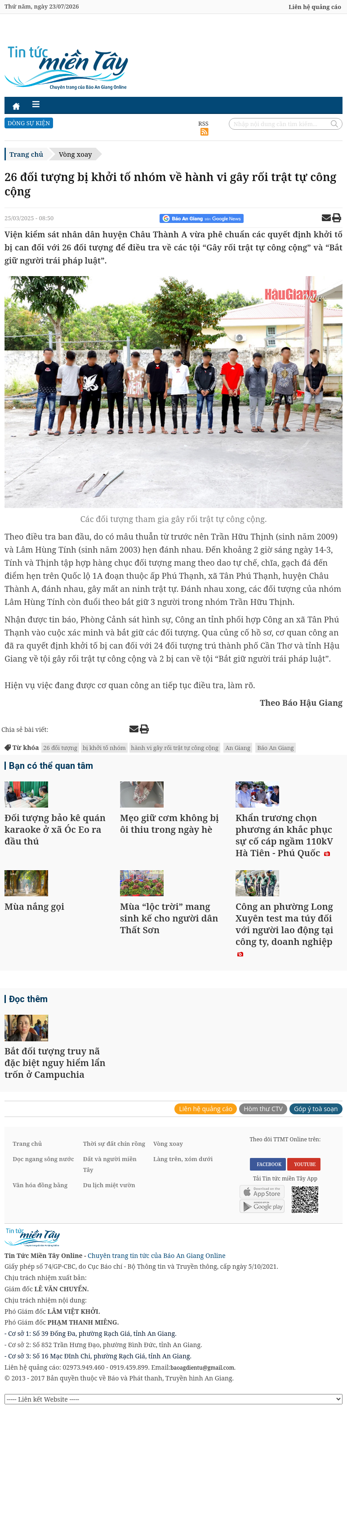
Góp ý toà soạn (316, 1227)
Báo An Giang (275, 748)
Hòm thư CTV (263, 1227)
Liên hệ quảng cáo (315, 7)
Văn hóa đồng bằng (40, 1304)
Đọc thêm (26, 1078)
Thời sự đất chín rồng (114, 1262)
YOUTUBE (304, 1283)
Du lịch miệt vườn (109, 1304)
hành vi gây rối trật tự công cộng (174, 748)
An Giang (237, 748)
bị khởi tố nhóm (104, 748)
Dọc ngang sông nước (43, 1278)
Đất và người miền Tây (110, 1283)
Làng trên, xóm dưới (183, 1278)
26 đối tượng (60, 748)
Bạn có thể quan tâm (47, 767)
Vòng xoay (75, 154)
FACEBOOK (267, 1283)
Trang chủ (26, 154)
